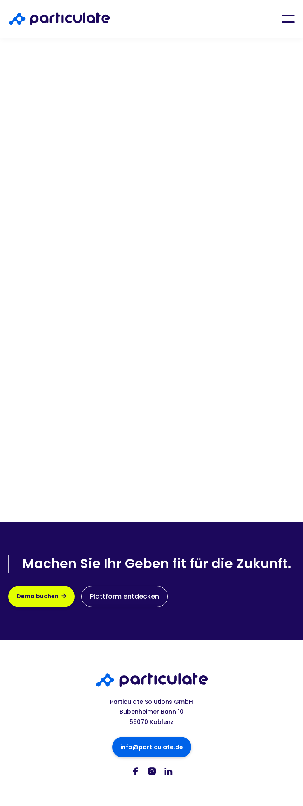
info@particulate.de (151, 747)
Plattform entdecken (124, 596)
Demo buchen (41, 596)
